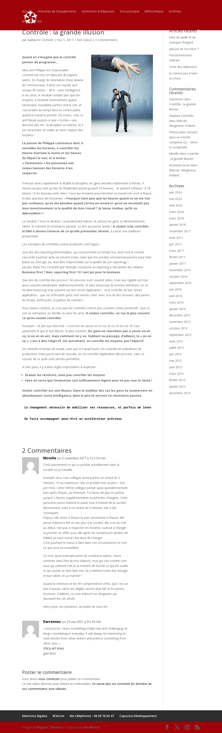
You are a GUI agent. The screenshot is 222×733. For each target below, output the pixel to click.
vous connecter (49, 679)
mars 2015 (176, 374)
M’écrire (58, 716)
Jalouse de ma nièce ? (184, 49)
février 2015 (177, 380)
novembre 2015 (180, 322)
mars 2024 (176, 212)
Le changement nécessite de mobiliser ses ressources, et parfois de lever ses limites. (99, 407)
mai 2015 (175, 361)
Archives (175, 12)
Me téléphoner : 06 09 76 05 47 (92, 716)
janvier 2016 (177, 309)
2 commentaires (106, 40)
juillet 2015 (176, 348)
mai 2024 (175, 199)
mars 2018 (176, 218)
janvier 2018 (177, 225)
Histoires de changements (57, 12)
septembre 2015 (180, 335)
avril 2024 (175, 205)
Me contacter (32, 22)
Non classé (84, 40)
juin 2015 (175, 354)
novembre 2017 (180, 231)
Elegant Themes (49, 727)
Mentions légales (34, 716)
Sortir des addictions (183, 67)
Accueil (27, 12)
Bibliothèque (154, 12)
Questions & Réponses (98, 12)
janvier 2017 (177, 263)
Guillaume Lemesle (40, 40)
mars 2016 (176, 302)
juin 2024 (175, 192)
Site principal (129, 12)
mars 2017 (176, 251)
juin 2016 (175, 289)
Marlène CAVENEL (181, 116)
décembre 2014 (179, 393)
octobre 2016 (178, 277)
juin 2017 (175, 244)
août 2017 (176, 238)
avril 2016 (175, 296)
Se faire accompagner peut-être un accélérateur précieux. (73, 419)
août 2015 (176, 341)
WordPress (91, 727)
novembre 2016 (180, 270)
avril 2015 (175, 367)
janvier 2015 (177, 386)
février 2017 (177, 257)
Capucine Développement (138, 716)
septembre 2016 (180, 283)
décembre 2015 (179, 315)
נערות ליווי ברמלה (53, 648)
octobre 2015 (178, 328)
